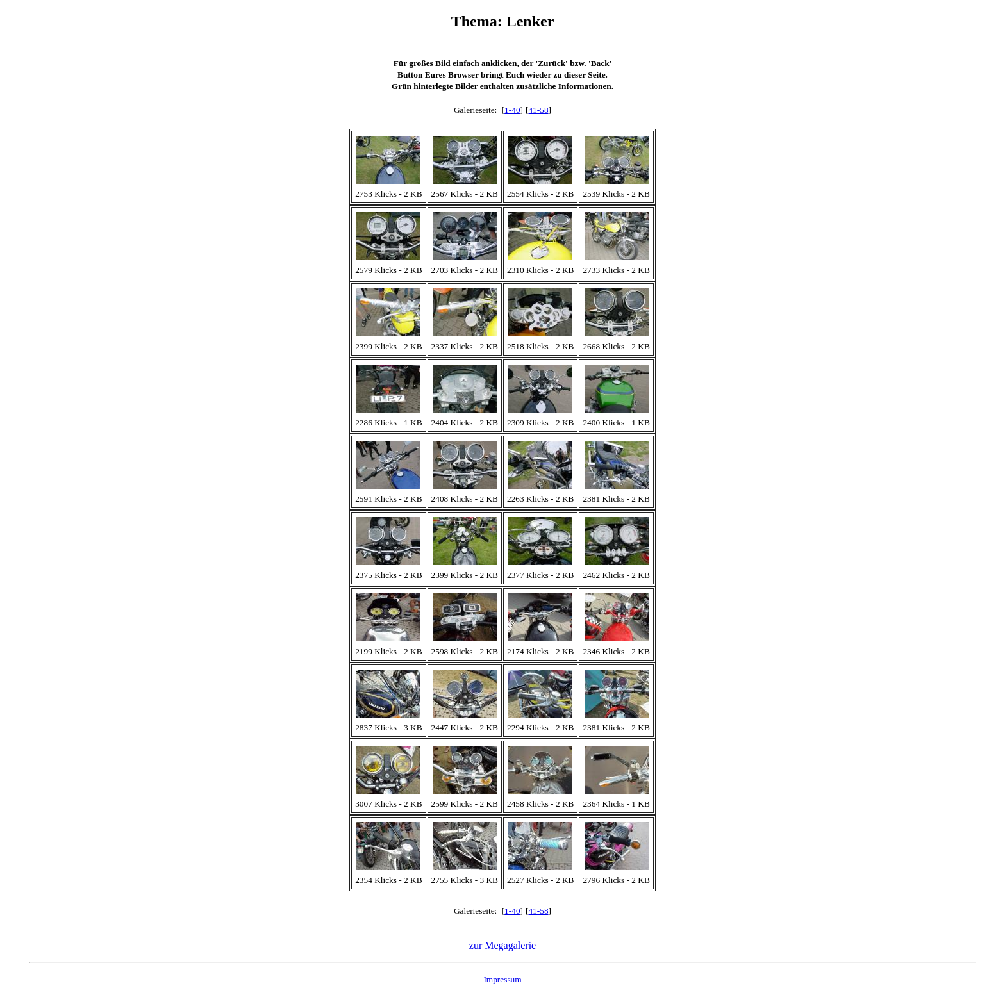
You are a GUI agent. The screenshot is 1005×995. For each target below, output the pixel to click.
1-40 (512, 110)
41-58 (538, 110)
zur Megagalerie (502, 945)
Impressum (502, 979)
